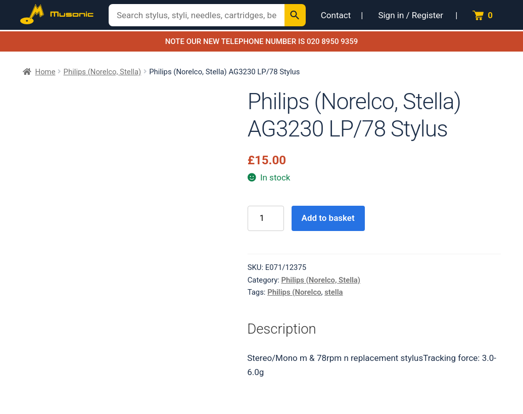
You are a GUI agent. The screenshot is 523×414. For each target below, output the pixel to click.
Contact (336, 15)
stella (333, 292)
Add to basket (328, 218)
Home (45, 71)
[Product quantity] (266, 219)
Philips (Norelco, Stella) (102, 71)
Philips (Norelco (294, 292)
